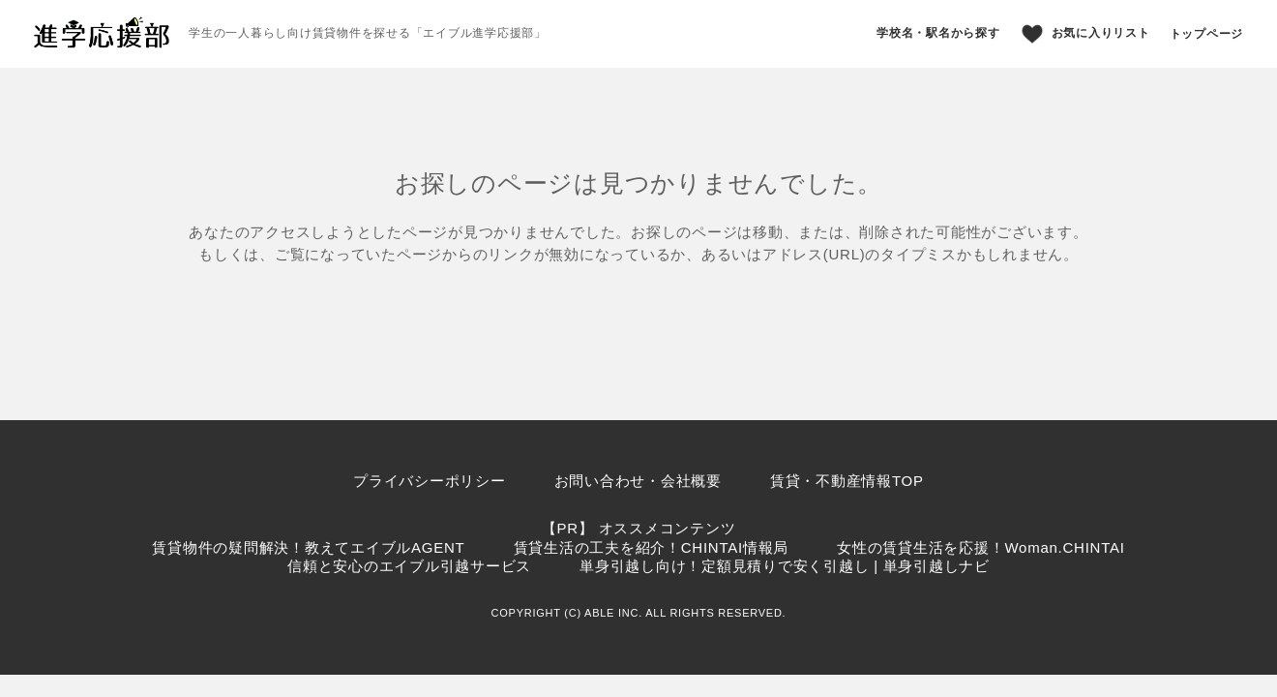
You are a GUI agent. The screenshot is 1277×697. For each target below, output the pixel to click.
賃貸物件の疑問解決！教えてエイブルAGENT (308, 547)
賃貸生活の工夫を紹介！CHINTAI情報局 (651, 547)
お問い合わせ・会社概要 (638, 480)
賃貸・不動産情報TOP (847, 480)
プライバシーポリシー (429, 480)
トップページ (1207, 34)
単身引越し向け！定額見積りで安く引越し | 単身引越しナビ (784, 566)
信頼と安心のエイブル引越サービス (409, 566)
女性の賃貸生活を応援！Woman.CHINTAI (980, 547)
